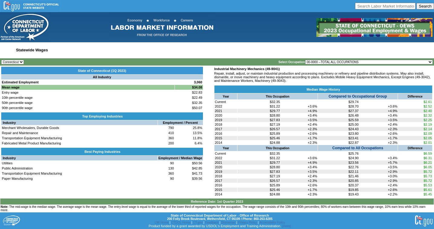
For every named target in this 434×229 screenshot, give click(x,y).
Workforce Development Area (149, 50)
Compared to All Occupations (357, 148)
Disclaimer (228, 222)
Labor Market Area (103, 50)
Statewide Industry (67, 50)
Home (7, 50)
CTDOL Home (180, 222)
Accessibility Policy (272, 222)
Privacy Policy (247, 222)
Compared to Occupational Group (358, 96)
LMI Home (161, 222)
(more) (286, 226)
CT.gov (197, 222)
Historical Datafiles (194, 50)
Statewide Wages (32, 50)
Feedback (212, 222)
